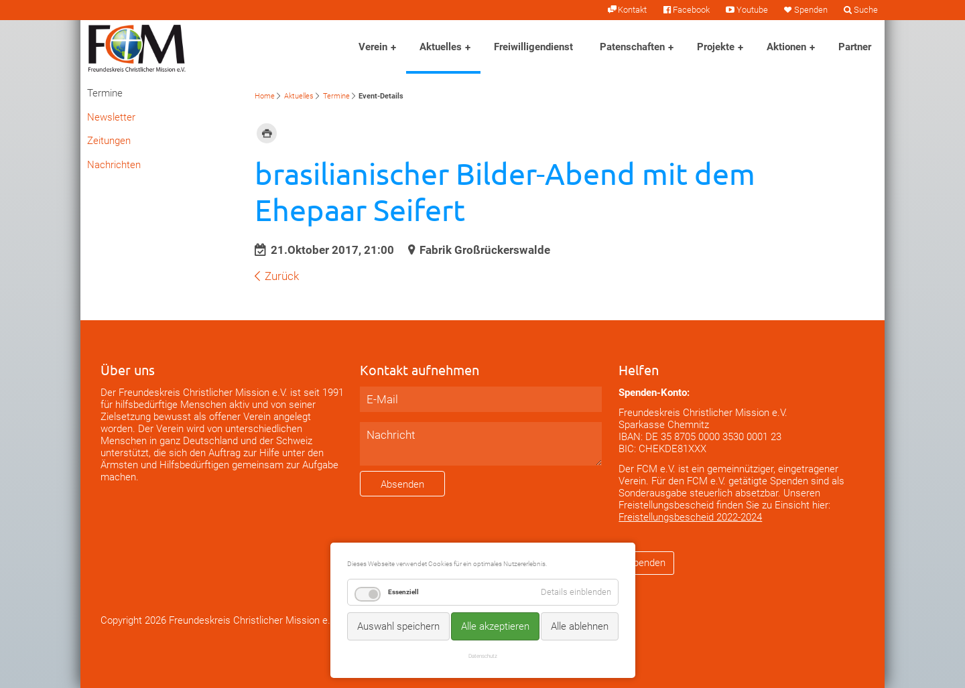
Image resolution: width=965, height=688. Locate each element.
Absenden (402, 484)
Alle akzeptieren (495, 626)
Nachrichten (114, 165)
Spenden (811, 10)
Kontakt (632, 10)
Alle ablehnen (579, 626)
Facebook (691, 10)
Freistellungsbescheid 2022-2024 (690, 517)
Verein (373, 47)
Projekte (715, 47)
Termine (336, 96)
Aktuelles (441, 47)
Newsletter (111, 117)
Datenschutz (482, 655)
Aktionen (786, 47)
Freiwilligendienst (533, 47)
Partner (854, 47)
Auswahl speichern (398, 626)
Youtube (752, 10)
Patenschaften (632, 47)
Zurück (282, 276)
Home (265, 96)
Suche (866, 10)
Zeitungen (109, 141)
